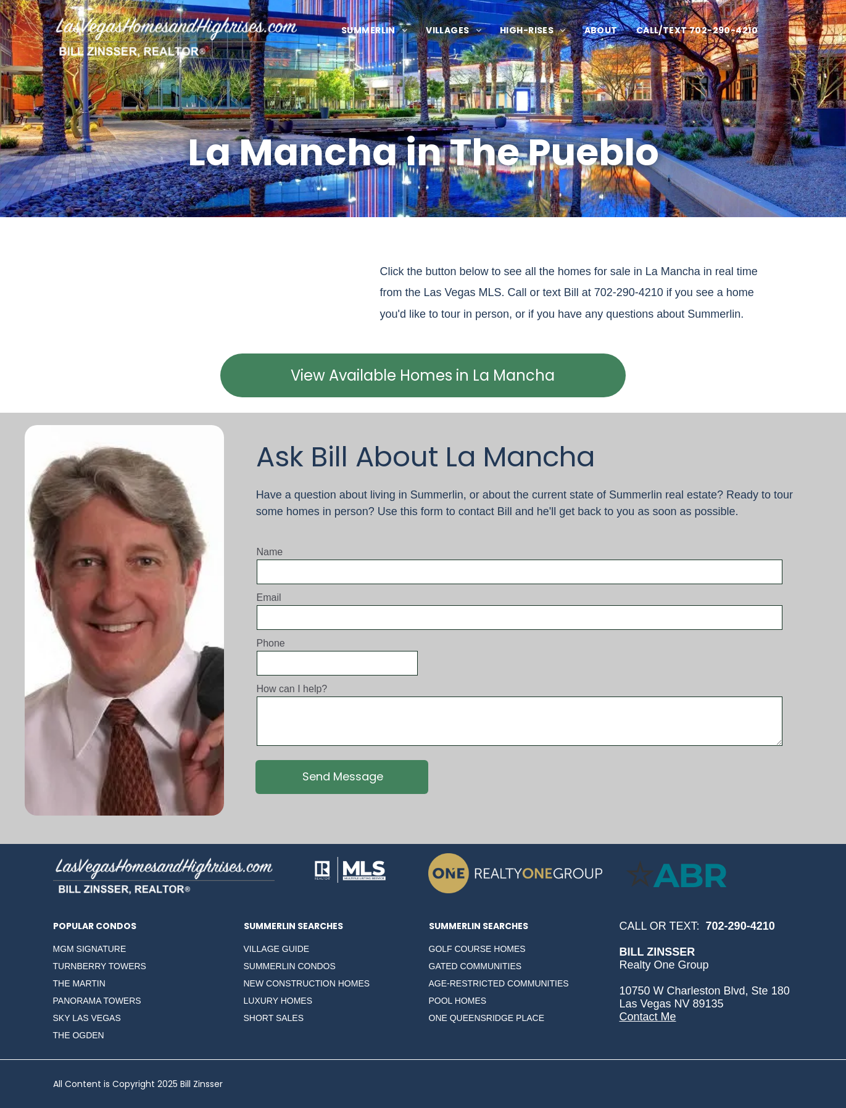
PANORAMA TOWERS (97, 1001)
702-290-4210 (628, 292)
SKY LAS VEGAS (87, 1018)
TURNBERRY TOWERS (99, 966)
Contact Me (648, 1017)
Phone (271, 643)
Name (270, 552)
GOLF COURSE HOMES (477, 949)
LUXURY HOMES (278, 1001)
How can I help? (292, 689)
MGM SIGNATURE (89, 949)
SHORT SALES (274, 1018)
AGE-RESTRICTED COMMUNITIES (499, 983)
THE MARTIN (79, 983)
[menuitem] (374, 30)
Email (269, 597)
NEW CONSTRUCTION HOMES (307, 983)
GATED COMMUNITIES (475, 966)
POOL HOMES (458, 1001)
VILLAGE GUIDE (277, 949)
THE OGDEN (78, 1035)
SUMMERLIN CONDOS (290, 966)
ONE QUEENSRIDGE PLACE (487, 1018)
